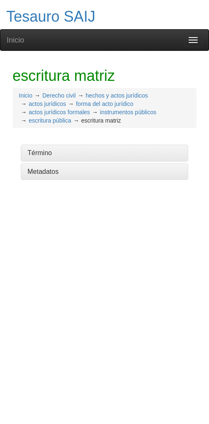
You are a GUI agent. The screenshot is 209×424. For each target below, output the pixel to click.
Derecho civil (59, 95)
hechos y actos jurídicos (117, 95)
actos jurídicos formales (59, 112)
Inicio (15, 40)
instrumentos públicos (128, 112)
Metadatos (43, 171)
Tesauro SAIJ (50, 16)
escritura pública (50, 120)
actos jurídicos (47, 103)
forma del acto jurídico (104, 103)
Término (39, 152)
